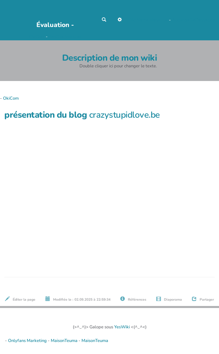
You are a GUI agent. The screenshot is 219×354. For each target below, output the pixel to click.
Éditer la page (20, 299)
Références (133, 299)
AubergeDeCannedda (193, 20)
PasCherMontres (65, 37)
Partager (203, 299)
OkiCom (37, 37)
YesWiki (122, 327)
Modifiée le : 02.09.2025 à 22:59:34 (78, 299)
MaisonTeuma (64, 341)
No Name (139, 20)
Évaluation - (55, 24)
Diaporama (169, 299)
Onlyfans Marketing (28, 341)
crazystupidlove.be (124, 115)
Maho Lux (158, 20)
